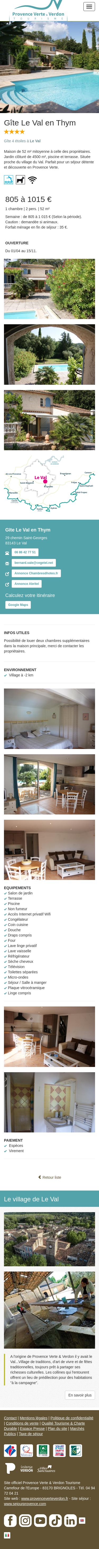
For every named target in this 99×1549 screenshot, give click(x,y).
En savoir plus (80, 1395)
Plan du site (57, 1428)
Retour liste (49, 1177)
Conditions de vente (22, 1423)
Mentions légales (34, 1418)
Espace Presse (32, 1428)
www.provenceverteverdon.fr (44, 1498)
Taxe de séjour (31, 1434)
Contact (10, 1418)
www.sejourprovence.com (25, 1504)
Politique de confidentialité (71, 1418)
